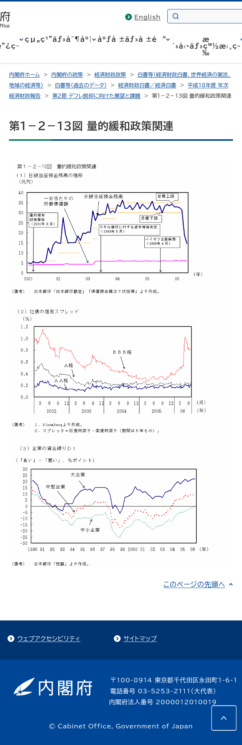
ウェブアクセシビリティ (48, 639)
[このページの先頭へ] (224, 718)
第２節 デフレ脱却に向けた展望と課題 (96, 96)
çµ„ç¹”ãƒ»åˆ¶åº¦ (58, 39)
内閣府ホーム (24, 74)
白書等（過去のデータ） (81, 85)
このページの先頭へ (194, 584)
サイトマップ (140, 639)
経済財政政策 (110, 74)
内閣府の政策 (67, 74)
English (147, 17)
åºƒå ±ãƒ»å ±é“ (132, 39)
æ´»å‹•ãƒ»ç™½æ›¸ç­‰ (206, 46)
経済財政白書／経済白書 (147, 85)
